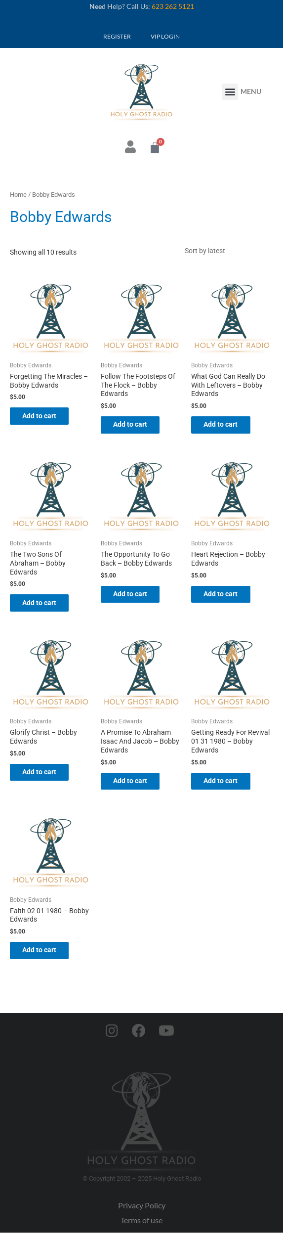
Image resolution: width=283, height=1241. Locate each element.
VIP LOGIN (165, 36)
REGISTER (117, 36)
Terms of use (141, 1229)
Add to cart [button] (47, 419)
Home (18, 194)
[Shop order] (226, 251)
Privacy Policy (141, 1214)
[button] (230, 92)
